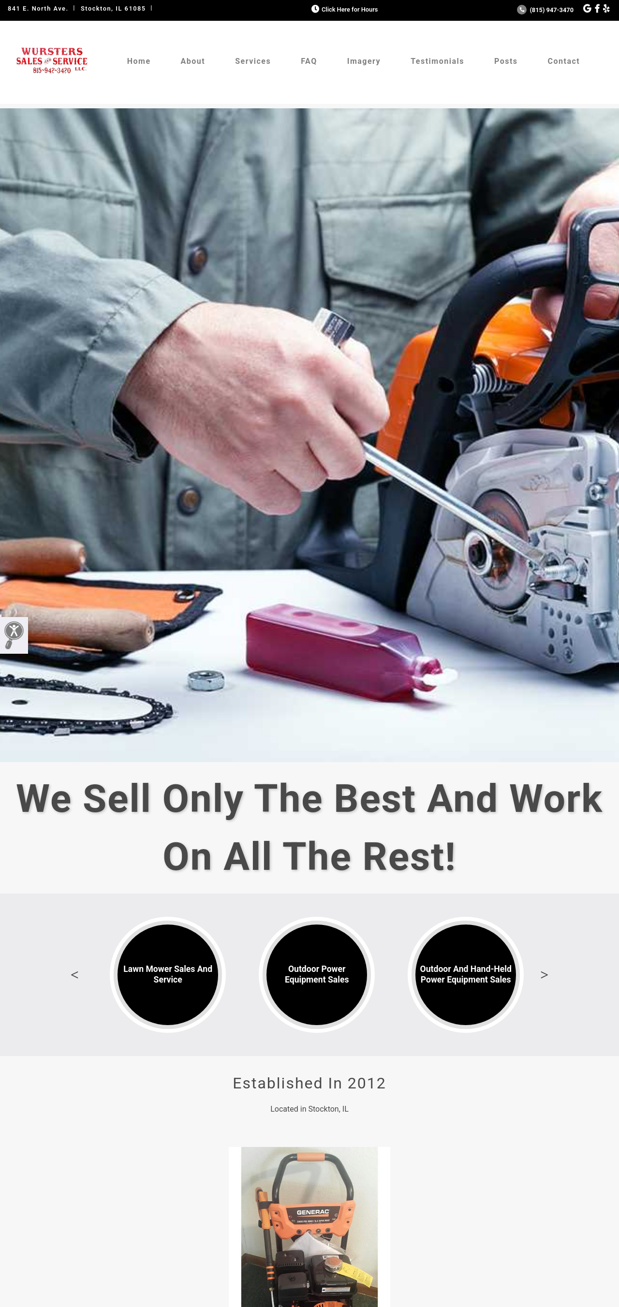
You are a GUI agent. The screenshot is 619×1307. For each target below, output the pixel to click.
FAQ (309, 61)
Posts (506, 61)
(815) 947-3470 (545, 10)
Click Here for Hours (344, 9)
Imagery (364, 61)
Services (253, 61)
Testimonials (437, 61)
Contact (564, 61)
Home (139, 61)
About (193, 61)
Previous (74, 975)
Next (544, 975)
